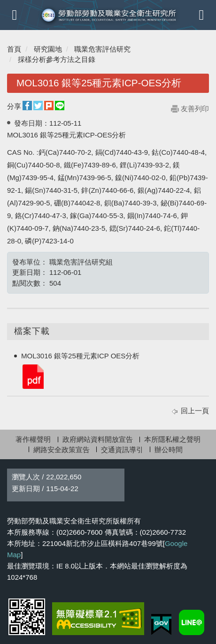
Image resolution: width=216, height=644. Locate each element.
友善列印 (195, 109)
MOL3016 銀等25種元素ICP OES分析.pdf (32, 376)
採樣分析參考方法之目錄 (56, 59)
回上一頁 (195, 411)
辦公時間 (168, 450)
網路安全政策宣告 (61, 450)
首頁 (14, 49)
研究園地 (48, 49)
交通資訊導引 (122, 450)
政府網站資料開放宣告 (97, 439)
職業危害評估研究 (102, 49)
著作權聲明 (33, 439)
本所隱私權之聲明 (172, 439)
